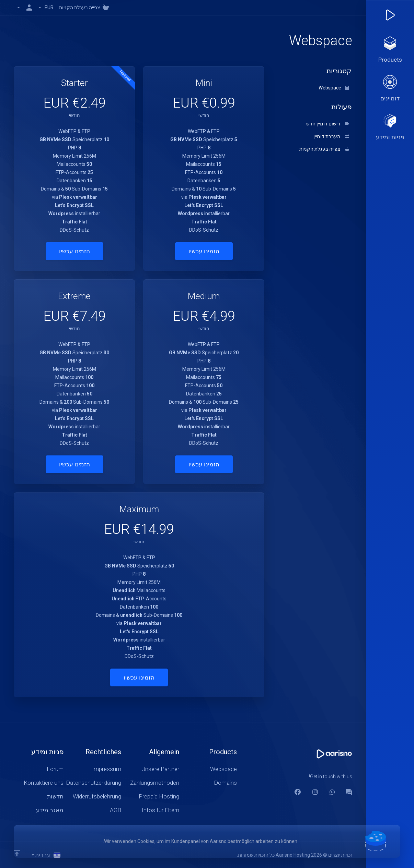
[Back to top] (16, 853)
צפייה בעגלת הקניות (324, 149)
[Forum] (349, 792)
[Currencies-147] (45, 7)
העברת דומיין (331, 136)
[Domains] (390, 89)
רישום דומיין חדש (327, 123)
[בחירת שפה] (45, 855)
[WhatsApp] (332, 792)
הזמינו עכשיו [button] (203, 251)
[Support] (390, 127)
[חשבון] (24, 7)
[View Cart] (85, 7)
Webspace (334, 87)
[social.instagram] (314, 792)
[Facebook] (297, 792)
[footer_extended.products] (390, 50)
